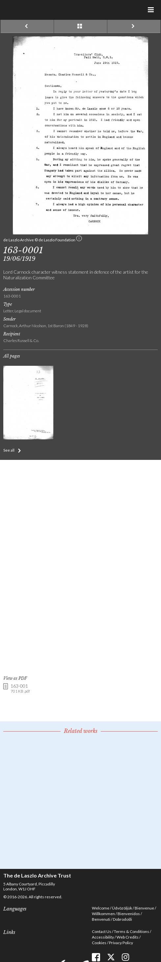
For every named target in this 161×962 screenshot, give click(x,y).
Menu (151, 10)
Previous (27, 26)
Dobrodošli (122, 919)
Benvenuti (101, 919)
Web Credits (128, 937)
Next (133, 26)
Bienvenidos (129, 913)
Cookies (99, 942)
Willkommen (103, 913)
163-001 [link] (20, 689)
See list (80, 26)
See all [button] (8, 450)
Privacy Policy (121, 942)
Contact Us (101, 931)
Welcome (100, 908)
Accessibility (103, 937)
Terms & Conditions (131, 931)
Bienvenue (144, 908)
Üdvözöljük (122, 908)
